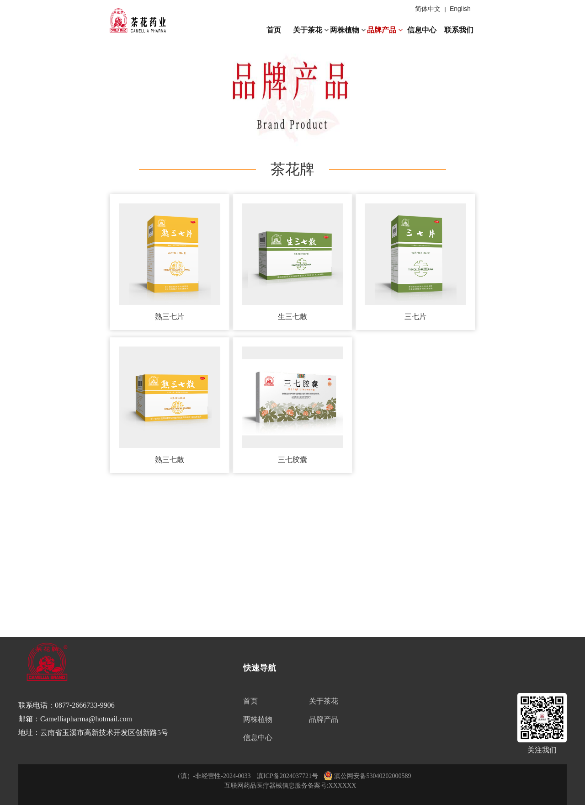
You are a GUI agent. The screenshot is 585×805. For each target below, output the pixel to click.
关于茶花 (311, 30)
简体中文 (428, 8)
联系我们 (458, 30)
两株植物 (348, 30)
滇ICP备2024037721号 (287, 776)
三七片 (417, 314)
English (460, 8)
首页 (273, 30)
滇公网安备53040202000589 (367, 776)
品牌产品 (385, 30)
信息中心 (421, 30)
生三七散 (292, 314)
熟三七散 (168, 454)
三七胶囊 (292, 454)
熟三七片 (168, 314)
